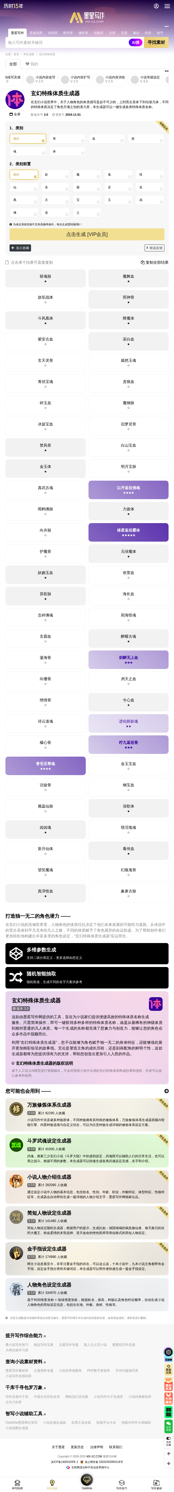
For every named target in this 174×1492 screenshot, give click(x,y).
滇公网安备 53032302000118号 (101, 1461)
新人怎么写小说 (95, 1345)
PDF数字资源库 (98, 1371)
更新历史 (77, 1447)
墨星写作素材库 (16, 1371)
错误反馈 (154, 248)
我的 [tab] (32, 64)
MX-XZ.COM (94, 1456)
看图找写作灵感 (123, 1345)
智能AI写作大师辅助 (136, 1423)
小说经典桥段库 (140, 1397)
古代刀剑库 (13, 1402)
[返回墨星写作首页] (13, 6)
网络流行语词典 (76, 1397)
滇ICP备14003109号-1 (64, 1461)
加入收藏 (20, 248)
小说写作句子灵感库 (108, 1397)
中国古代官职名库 (47, 1397)
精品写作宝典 (43, 1345)
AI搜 (135, 42)
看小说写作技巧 (16, 1345)
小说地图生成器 (16, 1428)
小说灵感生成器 (54, 1423)
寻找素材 (156, 42)
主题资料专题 (43, 1371)
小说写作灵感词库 (18, 1376)
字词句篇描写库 (126, 1371)
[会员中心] (156, 6)
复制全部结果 (155, 262)
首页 (16, 54)
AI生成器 (29, 54)
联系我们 (115, 1447)
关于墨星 (58, 1447)
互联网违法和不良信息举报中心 (87, 1467)
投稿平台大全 (106, 1423)
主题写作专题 (68, 1345)
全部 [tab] (13, 64)
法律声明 (96, 1447)
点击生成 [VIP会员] (87, 234)
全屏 (15, 114)
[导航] (167, 6)
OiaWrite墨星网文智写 (21, 1423)
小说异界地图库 (70, 1371)
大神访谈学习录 (16, 1350)
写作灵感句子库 (16, 1397)
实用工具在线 (81, 1423)
